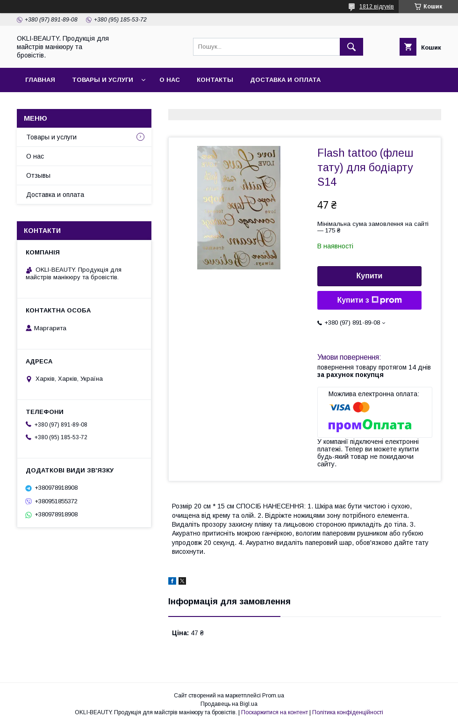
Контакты (215, 79)
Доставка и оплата (285, 79)
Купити (370, 276)
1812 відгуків (376, 6)
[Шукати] (351, 47)
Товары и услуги (102, 79)
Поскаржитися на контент (274, 712)
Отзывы (38, 175)
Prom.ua (273, 695)
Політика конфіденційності (347, 712)
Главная (40, 79)
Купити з (369, 300)
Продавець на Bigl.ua (229, 704)
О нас (169, 79)
